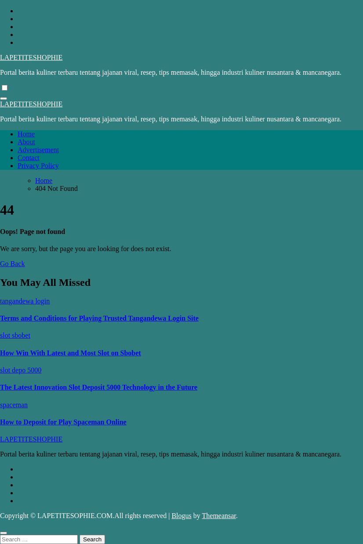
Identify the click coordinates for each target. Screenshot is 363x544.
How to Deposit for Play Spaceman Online (63, 422)
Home (26, 134)
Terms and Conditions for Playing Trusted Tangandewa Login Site (99, 318)
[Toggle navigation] (3, 98)
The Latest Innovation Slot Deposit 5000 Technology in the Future (98, 387)
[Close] (3, 533)
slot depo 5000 (20, 370)
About (26, 142)
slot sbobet (15, 335)
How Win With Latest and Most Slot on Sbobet (70, 353)
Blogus (181, 515)
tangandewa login (25, 301)
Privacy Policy (38, 165)
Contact (29, 157)
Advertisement (38, 149)
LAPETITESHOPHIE (31, 57)
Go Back (12, 263)
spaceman (14, 405)
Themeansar (219, 515)
